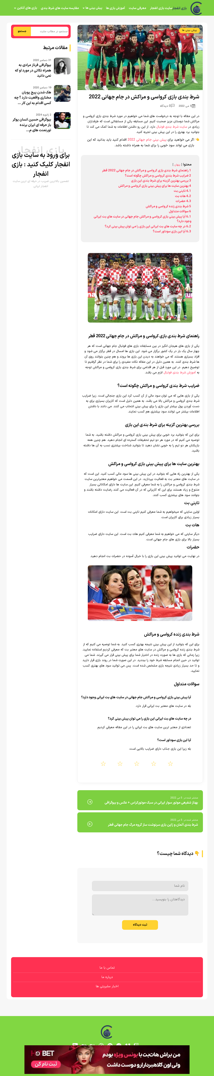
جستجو (22, 31)
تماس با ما (107, 967)
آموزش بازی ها (115, 8)
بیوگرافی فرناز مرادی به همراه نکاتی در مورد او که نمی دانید (33, 70)
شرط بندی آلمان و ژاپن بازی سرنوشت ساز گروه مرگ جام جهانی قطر (153, 824)
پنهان (177, 165)
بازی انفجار (179, 8)
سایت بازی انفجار (161, 8)
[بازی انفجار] (196, 8)
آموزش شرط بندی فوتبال (180, 372)
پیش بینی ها (93, 8)
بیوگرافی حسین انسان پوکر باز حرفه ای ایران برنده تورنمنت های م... (32, 125)
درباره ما (107, 977)
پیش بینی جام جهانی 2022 (147, 139)
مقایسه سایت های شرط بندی (60, 8)
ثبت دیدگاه (140, 925)
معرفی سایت (137, 8)
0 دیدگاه (167, 106)
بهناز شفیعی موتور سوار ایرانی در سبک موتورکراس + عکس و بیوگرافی (151, 802)
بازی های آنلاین (27, 8)
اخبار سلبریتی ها (107, 986)
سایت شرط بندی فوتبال (171, 127)
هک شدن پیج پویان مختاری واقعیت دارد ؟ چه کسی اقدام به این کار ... (32, 98)
